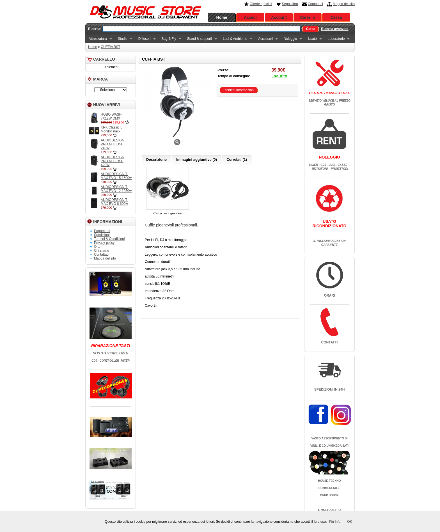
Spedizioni (101, 235)
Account (279, 17)
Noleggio (291, 39)
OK (349, 522)
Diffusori (145, 39)
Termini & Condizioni (109, 239)
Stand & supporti (200, 39)
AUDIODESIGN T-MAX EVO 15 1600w (116, 176)
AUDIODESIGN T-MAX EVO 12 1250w (116, 189)
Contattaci (315, 4)
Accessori (266, 39)
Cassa (336, 17)
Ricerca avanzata (334, 29)
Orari (98, 247)
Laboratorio (337, 39)
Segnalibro (290, 4)
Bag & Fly (169, 39)
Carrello (307, 17)
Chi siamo (101, 251)
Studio (123, 39)
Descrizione (156, 159)
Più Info (335, 522)
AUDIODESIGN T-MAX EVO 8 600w (114, 202)
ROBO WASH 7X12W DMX (111, 116)
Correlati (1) (236, 159)
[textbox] (201, 29)
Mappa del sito (344, 4)
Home (221, 17)
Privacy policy (104, 243)
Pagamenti (102, 231)
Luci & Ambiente (235, 39)
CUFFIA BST (110, 47)
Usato (313, 39)
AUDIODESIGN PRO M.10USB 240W (112, 144)
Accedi (250, 17)
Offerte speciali (261, 4)
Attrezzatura (98, 39)
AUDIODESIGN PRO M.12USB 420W (112, 161)
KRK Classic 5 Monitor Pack (111, 129)
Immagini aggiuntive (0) (196, 159)
